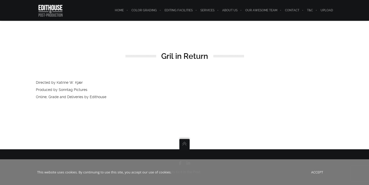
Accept (317, 172)
